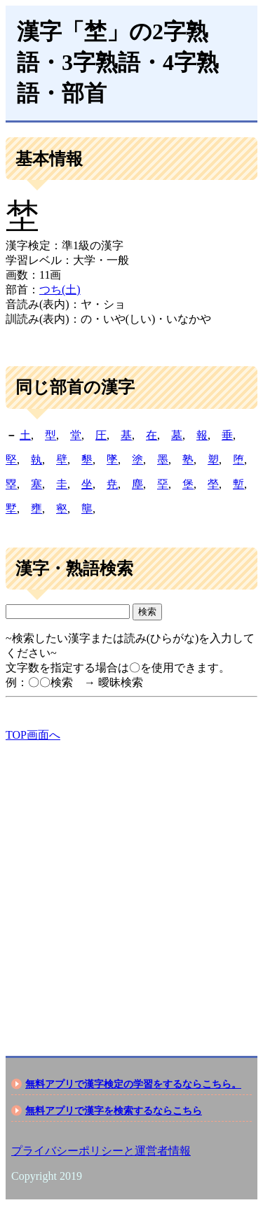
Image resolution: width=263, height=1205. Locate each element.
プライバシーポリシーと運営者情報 (101, 1151)
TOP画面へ (33, 735)
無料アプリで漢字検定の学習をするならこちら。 (133, 1083)
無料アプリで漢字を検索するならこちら (113, 1110)
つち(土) (60, 289)
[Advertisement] (131, 886)
